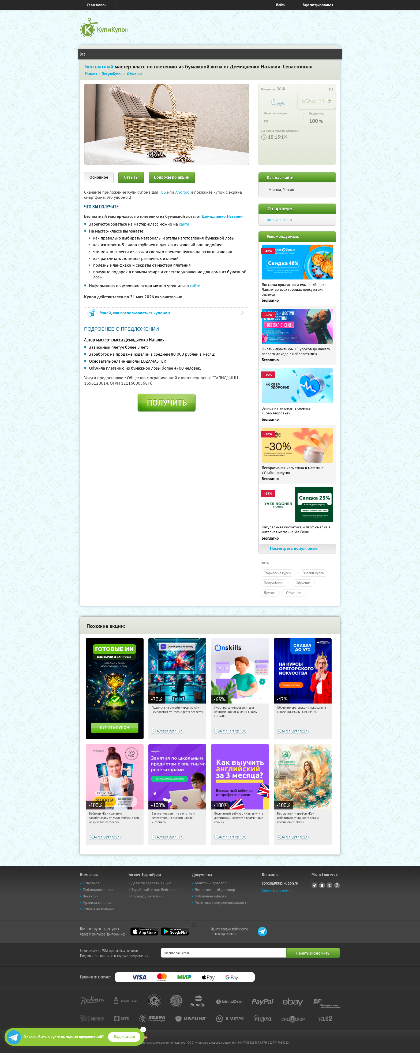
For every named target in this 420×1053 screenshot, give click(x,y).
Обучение (303, 583)
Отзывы (131, 177)
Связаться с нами (276, 890)
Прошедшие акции (147, 896)
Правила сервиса (97, 902)
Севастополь (96, 5)
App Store (144, 931)
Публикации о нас (98, 889)
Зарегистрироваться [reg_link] (317, 5)
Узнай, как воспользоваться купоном (135, 313)
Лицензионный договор (215, 889)
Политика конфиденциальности (222, 902)
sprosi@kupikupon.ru (280, 883)
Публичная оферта (210, 896)
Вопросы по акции (171, 177)
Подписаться (124, 1036)
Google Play (175, 931)
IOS (163, 192)
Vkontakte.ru (322, 885)
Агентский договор (211, 883)
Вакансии (91, 896)
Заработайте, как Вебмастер (155, 889)
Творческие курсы (277, 573)
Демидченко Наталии (222, 216)
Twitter (329, 885)
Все (82, 54)
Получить (167, 402)
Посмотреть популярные (297, 548)
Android (183, 192)
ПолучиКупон (274, 583)
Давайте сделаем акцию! (151, 883)
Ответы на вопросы (99, 909)
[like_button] (325, 89)
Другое (269, 593)
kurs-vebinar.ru (279, 219)
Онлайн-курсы (313, 573)
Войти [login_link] (280, 5)
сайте (184, 224)
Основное (98, 177)
